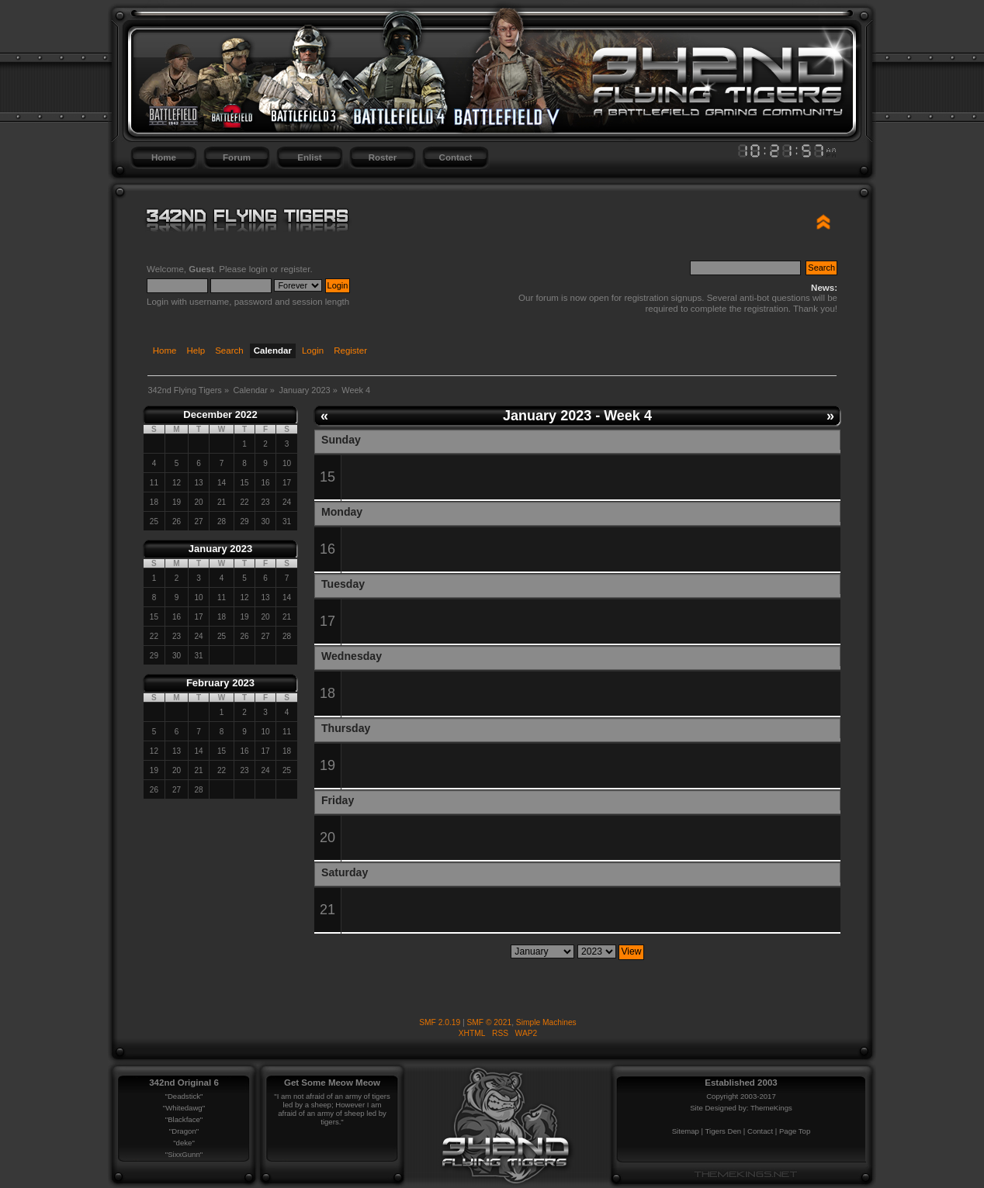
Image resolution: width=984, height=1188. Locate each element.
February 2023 (220, 683)
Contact (456, 157)
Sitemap (685, 1131)
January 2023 (220, 548)
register (295, 269)
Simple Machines (546, 1022)
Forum (237, 157)
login (258, 269)
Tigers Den (723, 1131)
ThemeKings (771, 1107)
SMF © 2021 (489, 1022)
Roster (383, 157)
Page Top (794, 1131)
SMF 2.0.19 (439, 1022)
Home (163, 157)
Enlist (309, 157)
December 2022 (220, 414)
